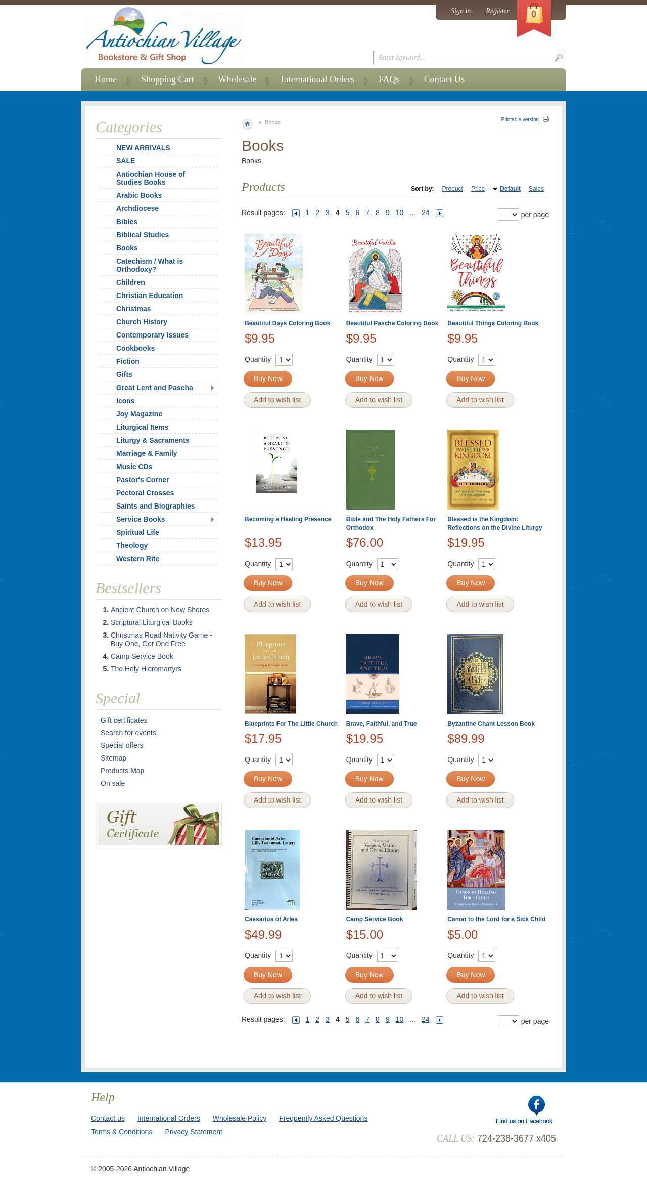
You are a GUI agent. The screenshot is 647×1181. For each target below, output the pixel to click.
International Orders (317, 79)
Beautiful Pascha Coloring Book (392, 323)
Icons (125, 401)
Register (498, 11)
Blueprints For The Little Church (291, 723)
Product (452, 188)
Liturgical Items (142, 427)
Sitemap (113, 758)
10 (400, 212)
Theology (132, 545)
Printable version (520, 119)
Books (127, 248)
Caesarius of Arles (271, 919)
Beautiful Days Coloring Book (287, 323)
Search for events (128, 733)
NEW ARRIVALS (143, 148)
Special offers (122, 745)
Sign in (461, 11)
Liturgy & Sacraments (153, 440)
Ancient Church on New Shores (160, 610)
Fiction (128, 361)
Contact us (108, 1118)
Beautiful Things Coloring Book (492, 323)
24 (426, 212)
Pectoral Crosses (145, 493)
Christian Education (149, 295)
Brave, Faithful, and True (381, 723)
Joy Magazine (139, 414)
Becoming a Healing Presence (288, 519)
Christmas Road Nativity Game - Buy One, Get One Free (161, 639)
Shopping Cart (167, 79)
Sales (536, 188)
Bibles (126, 222)
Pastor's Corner (142, 480)
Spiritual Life (137, 532)
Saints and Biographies (155, 506)
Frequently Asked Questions (323, 1118)
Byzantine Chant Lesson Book (491, 723)
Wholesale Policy (240, 1118)
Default (510, 188)
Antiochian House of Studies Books (150, 178)
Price (478, 188)
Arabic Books (139, 195)
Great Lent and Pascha (154, 388)
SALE (125, 161)
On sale (113, 783)
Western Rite (137, 559)
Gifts (124, 374)
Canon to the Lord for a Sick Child (496, 919)
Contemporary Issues (152, 335)
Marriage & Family (146, 453)
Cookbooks (135, 348)
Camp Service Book (374, 919)
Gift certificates (124, 720)
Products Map (122, 771)
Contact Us (444, 79)
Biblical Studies (142, 235)
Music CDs (134, 466)
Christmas (127, 309)
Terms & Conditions (121, 1132)
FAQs (389, 79)
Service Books (140, 519)
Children (130, 282)
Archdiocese (137, 208)
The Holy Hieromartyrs (146, 669)
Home (106, 79)
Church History (141, 322)
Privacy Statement (193, 1132)
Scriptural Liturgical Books (152, 622)
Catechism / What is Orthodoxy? (149, 265)
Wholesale (237, 79)
